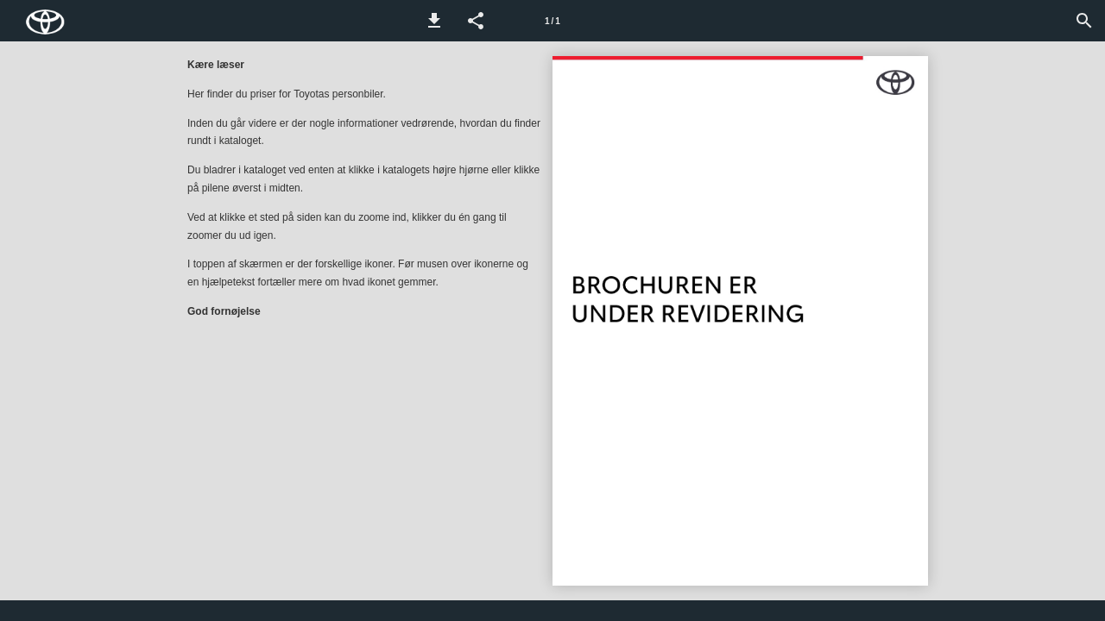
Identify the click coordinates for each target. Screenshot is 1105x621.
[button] (434, 20)
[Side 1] (552, 20)
